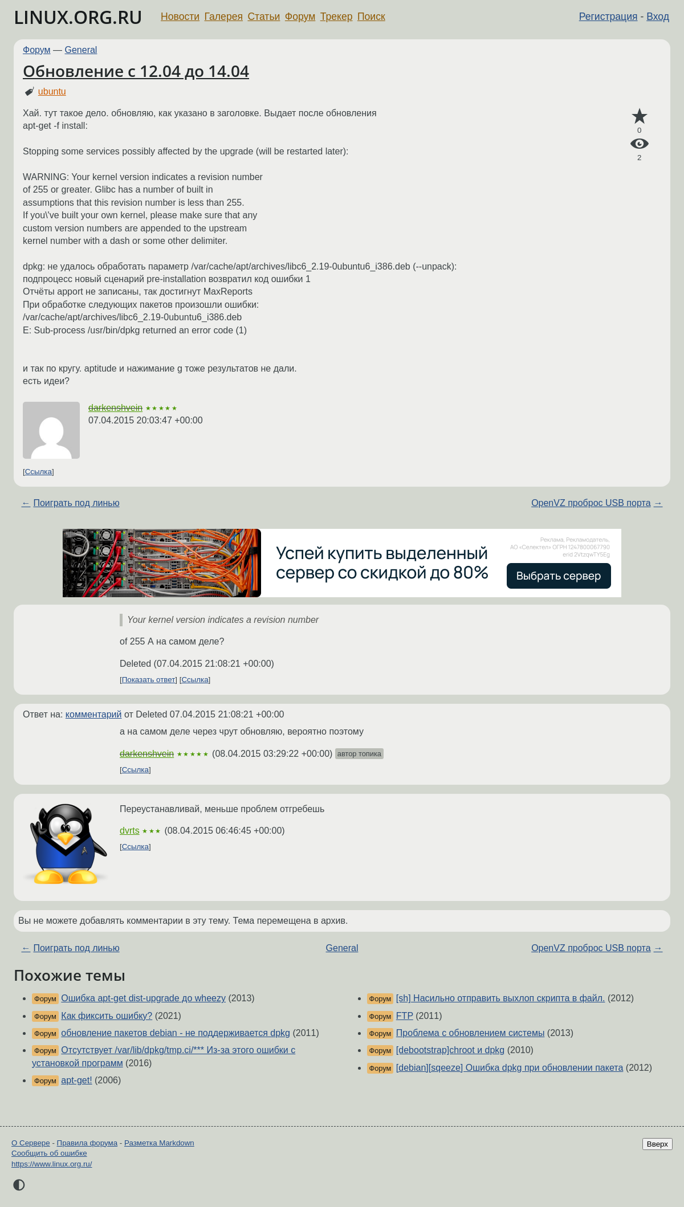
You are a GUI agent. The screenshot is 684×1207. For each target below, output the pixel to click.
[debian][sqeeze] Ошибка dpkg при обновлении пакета (510, 1068)
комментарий (94, 714)
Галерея (224, 16)
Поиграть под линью (76, 503)
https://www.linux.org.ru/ (51, 1164)
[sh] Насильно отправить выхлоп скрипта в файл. (500, 998)
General (81, 50)
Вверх (657, 1144)
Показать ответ (149, 679)
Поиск (371, 16)
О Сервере (30, 1143)
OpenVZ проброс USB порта (590, 503)
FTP (404, 1016)
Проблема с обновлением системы (470, 1033)
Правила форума (87, 1143)
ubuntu (52, 91)
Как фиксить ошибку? (106, 1016)
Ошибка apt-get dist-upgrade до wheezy (143, 998)
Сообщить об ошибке (49, 1153)
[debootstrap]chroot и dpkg (450, 1050)
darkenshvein (115, 408)
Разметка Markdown (159, 1143)
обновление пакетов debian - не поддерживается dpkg (175, 1033)
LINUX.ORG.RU (78, 17)
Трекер (336, 16)
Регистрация (608, 16)
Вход (657, 16)
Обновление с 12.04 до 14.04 (136, 70)
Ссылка (38, 471)
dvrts (130, 830)
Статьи (263, 16)
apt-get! (76, 1080)
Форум (300, 16)
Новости (180, 16)
